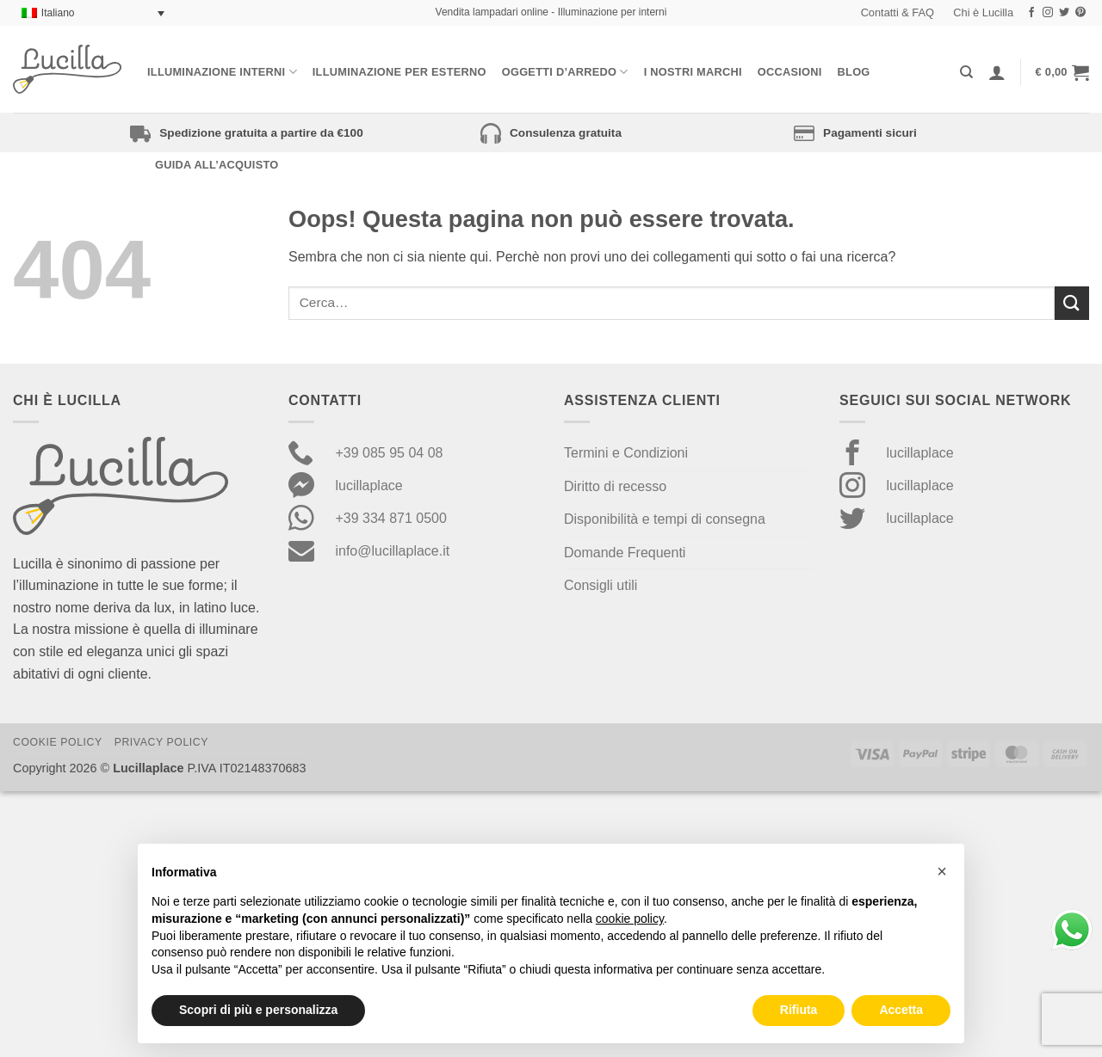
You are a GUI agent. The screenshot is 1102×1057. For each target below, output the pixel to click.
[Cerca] (966, 72)
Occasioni (790, 71)
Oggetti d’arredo (565, 72)
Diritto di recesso (615, 486)
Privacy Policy (161, 742)
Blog (854, 71)
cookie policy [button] (630, 918)
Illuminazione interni (222, 72)
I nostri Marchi (693, 71)
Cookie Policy (57, 742)
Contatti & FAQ (897, 12)
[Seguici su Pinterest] (1080, 13)
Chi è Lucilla (983, 12)
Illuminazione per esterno (399, 71)
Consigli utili (600, 585)
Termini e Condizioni (626, 453)
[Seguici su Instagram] (1048, 13)
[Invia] (1072, 303)
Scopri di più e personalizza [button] (258, 1010)
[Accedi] (997, 72)
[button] (1062, 72)
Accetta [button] (901, 1010)
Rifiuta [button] (799, 1010)
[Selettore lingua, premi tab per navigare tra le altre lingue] (93, 13)
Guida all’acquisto (216, 164)
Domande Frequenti (624, 552)
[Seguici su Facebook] (1031, 13)
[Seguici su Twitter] (1064, 13)
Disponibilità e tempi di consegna (664, 519)
